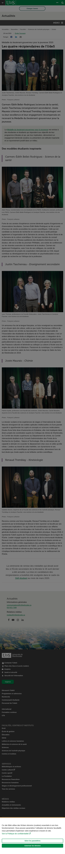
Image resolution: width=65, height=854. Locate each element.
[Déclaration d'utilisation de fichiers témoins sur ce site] (32, 836)
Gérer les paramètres (32, 841)
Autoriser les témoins (32, 846)
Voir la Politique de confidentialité (15, 834)
